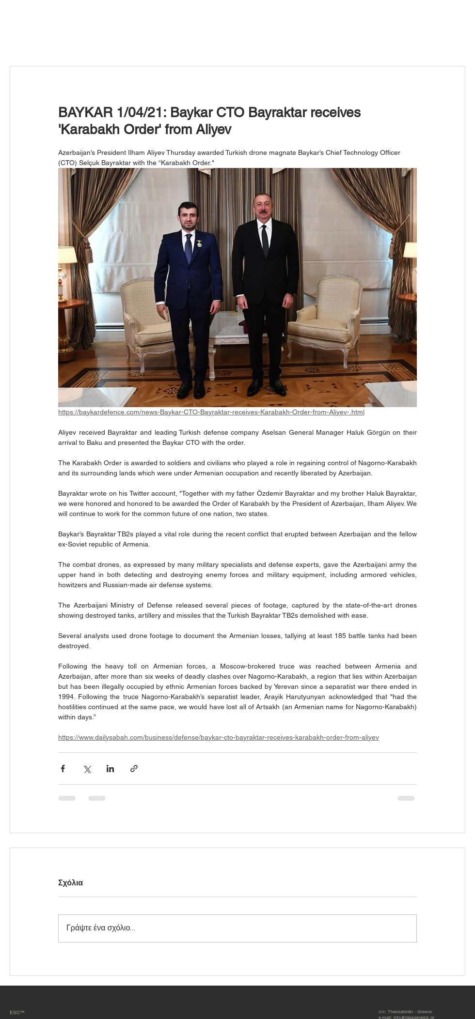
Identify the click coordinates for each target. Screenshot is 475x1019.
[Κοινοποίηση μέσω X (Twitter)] (86, 768)
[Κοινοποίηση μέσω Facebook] (62, 768)
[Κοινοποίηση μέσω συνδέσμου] (134, 768)
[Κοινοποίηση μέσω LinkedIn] (110, 768)
